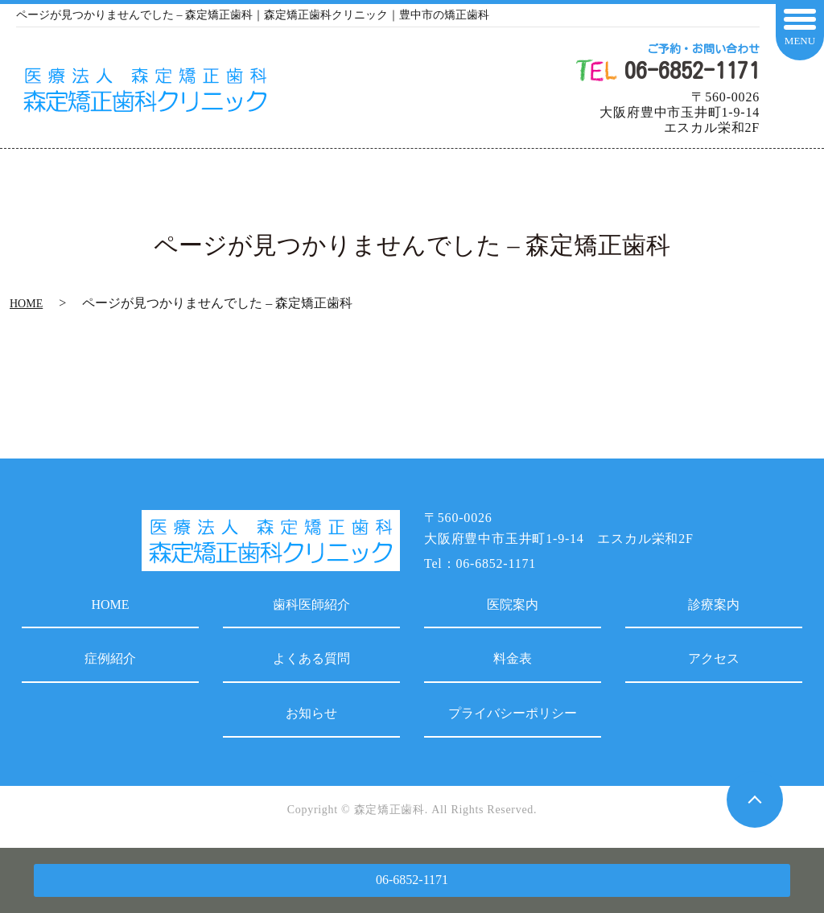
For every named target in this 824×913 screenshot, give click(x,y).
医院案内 (512, 604)
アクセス (714, 658)
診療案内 (714, 604)
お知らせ (311, 713)
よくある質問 (311, 658)
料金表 (512, 658)
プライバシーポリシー (512, 713)
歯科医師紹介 (311, 604)
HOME (26, 304)
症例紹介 (110, 658)
